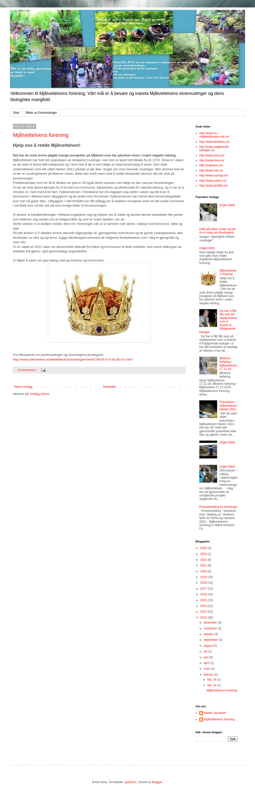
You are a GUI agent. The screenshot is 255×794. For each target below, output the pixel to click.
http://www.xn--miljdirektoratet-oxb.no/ (214, 134)
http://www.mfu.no (211, 170)
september (211, 640)
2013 (204, 611)
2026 (204, 548)
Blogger (157, 782)
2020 (204, 571)
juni (206, 657)
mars (207, 668)
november (211, 628)
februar (209, 674)
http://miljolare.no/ (211, 165)
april (207, 663)
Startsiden (109, 386)
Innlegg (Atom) (40, 394)
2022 (204, 559)
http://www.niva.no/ (211, 160)
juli (206, 651)
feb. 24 (212, 679)
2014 (204, 606)
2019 (204, 577)
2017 (204, 588)
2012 (204, 617)
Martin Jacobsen (215, 713)
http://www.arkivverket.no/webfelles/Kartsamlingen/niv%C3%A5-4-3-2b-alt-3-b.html (72, 359)
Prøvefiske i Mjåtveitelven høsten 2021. (228, 405)
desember (211, 622)
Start (16, 112)
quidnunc (131, 782)
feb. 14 (212, 685)
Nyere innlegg (23, 386)
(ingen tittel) (227, 205)
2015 (204, 600)
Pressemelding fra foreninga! (218, 507)
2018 (204, 582)
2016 (204, 594)
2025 (204, 554)
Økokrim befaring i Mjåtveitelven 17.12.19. (228, 364)
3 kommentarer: (27, 369)
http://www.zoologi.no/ (213, 175)
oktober (209, 634)
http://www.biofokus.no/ (214, 142)
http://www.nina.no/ (211, 155)
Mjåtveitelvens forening (41, 135)
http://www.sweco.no (212, 180)
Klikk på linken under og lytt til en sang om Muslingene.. (217, 230)
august (208, 645)
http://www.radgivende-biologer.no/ (214, 148)
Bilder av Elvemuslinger (41, 112)
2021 (204, 565)
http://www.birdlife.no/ (213, 185)
